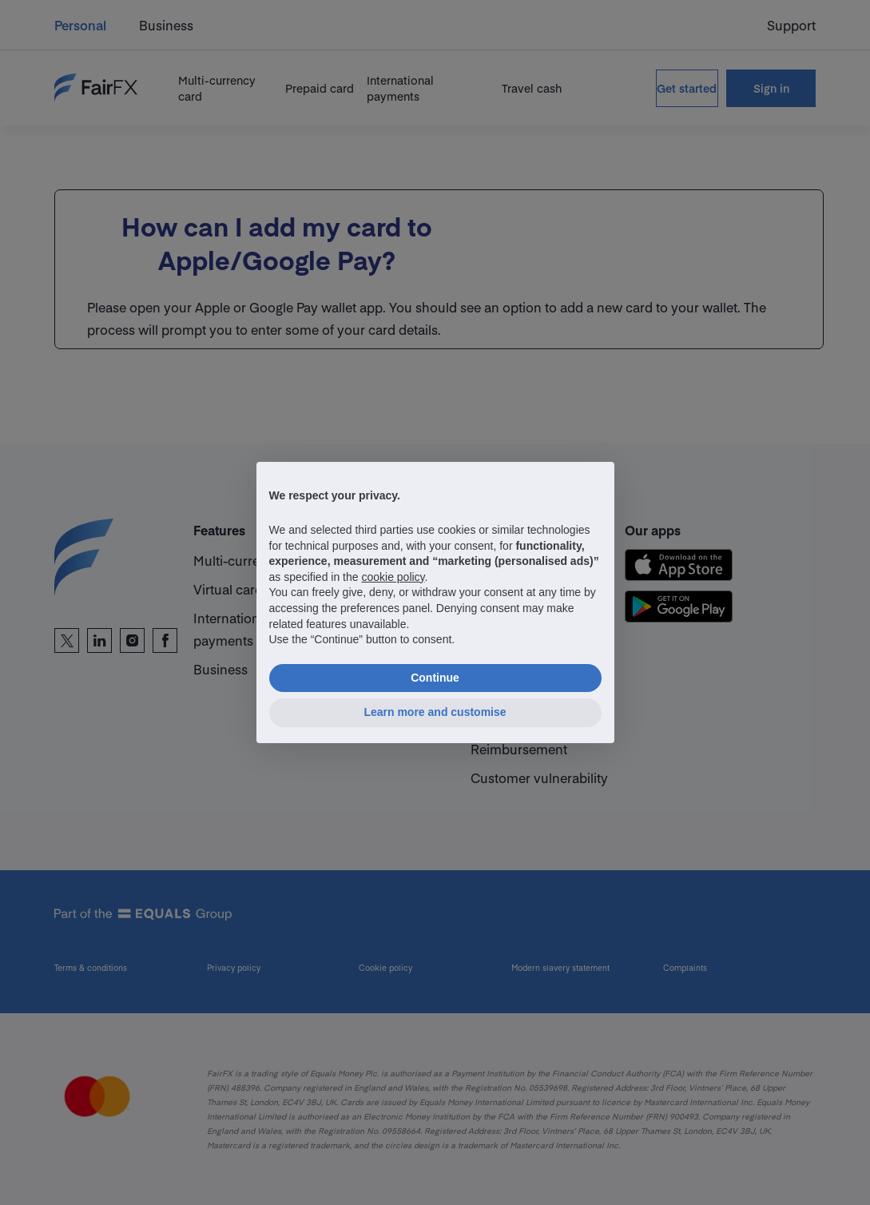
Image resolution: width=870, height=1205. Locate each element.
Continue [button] (435, 677)
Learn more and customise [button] (434, 712)
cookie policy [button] (392, 577)
